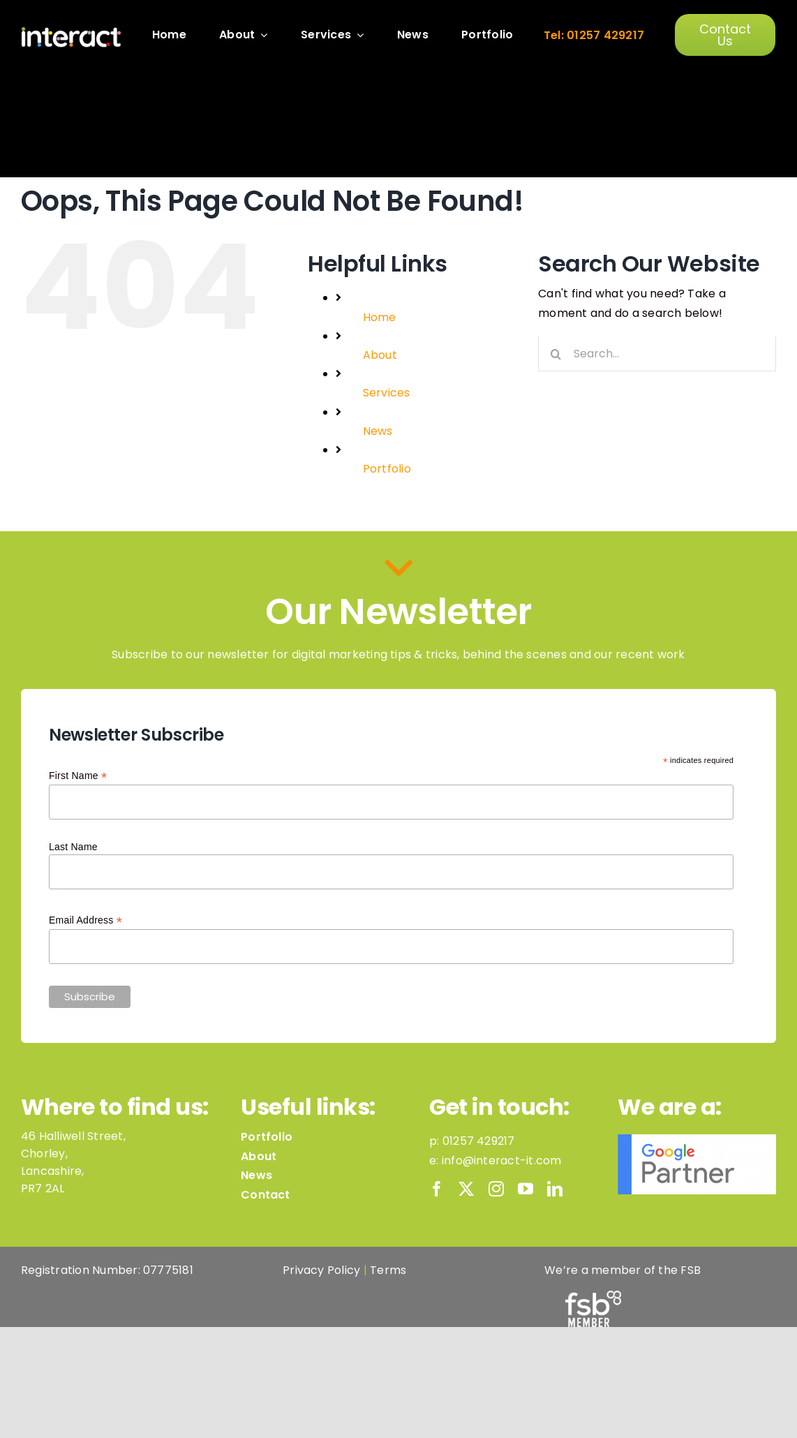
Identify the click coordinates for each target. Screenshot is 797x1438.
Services (386, 393)
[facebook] (437, 1188)
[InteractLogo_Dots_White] (71, 31)
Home (379, 317)
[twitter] (466, 1188)
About (380, 355)
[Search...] (657, 353)
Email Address (85, 920)
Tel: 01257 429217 (594, 35)
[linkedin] (555, 1188)
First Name (78, 776)
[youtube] (525, 1188)
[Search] (555, 353)
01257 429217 (478, 1141)
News (378, 431)
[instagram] (496, 1188)
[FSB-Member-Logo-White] (593, 1296)
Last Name (73, 846)
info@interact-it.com (502, 1160)
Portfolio (387, 469)
